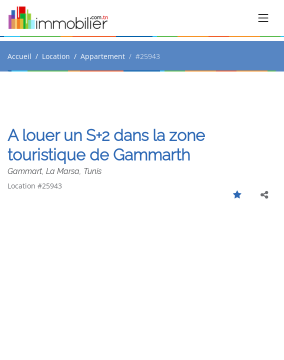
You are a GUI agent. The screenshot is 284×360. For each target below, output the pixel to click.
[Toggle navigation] (263, 18)
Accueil (20, 56)
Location (56, 56)
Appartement (102, 56)
